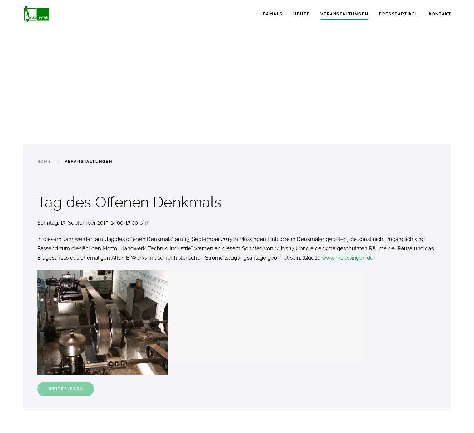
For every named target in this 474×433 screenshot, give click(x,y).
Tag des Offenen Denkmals (129, 202)
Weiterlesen (65, 389)
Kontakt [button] (440, 14)
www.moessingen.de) (348, 258)
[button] (102, 322)
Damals (273, 14)
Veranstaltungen (344, 14)
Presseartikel (398, 14)
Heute (301, 14)
